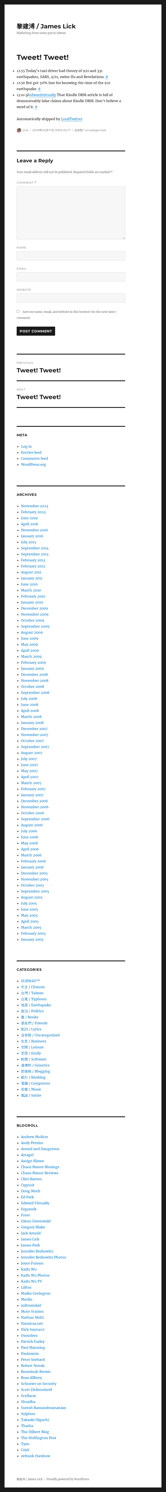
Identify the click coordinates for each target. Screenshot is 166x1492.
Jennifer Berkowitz (37, 1251)
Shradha (28, 1402)
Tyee (25, 1444)
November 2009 (35, 614)
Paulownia (30, 1353)
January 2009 (32, 668)
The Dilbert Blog (35, 1432)
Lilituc (26, 1287)
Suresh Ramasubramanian (43, 1408)
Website (24, 289)
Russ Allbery (31, 1377)
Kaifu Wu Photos (35, 1275)
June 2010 (29, 584)
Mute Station (32, 1311)
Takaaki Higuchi (35, 1420)
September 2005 (35, 891)
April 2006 (30, 849)
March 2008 (31, 717)
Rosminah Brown (36, 1371)
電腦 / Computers (35, 1083)
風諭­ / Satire (31, 1095)
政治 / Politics (32, 1011)
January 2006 (32, 867)
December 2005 (34, 873)
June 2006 (29, 837)
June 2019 (29, 518)
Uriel (25, 1450)
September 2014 (35, 548)
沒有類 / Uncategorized (90, 130)
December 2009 (34, 608)
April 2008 (30, 710)
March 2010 (31, 590)
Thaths (27, 1426)
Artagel (27, 1155)
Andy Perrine (32, 1143)
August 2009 (32, 632)
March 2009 (31, 656)
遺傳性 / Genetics (35, 1065)
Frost (25, 1215)
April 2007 (29, 777)
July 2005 (29, 903)
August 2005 (32, 897)
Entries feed (31, 452)
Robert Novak (33, 1365)
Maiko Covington (36, 1293)
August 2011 (31, 572)
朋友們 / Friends (34, 1023)
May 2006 (29, 843)
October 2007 (32, 741)
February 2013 (33, 560)
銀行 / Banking (33, 1077)
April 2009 (30, 650)
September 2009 (35, 626)
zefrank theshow (35, 1456)
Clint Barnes (31, 1179)
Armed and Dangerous (40, 1149)
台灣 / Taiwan (32, 993)
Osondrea (29, 1335)
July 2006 (29, 831)
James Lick (30, 1239)
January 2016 (32, 536)
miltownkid (31, 1305)
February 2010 (33, 596)
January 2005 (32, 939)
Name (21, 247)
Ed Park (27, 1197)
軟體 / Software (33, 1059)
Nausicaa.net (32, 1323)
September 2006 (35, 819)
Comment (26, 182)
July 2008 (29, 698)
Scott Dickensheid (36, 1390)
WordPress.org (33, 464)
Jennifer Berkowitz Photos (43, 1257)
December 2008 (34, 674)
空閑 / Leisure (32, 1047)
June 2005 (29, 909)
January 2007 (32, 795)
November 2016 (34, 530)
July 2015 (28, 542)
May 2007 (29, 771)
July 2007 (29, 759)
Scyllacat (28, 1396)
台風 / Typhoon (34, 999)
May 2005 (29, 915)
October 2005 (32, 885)
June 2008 (29, 704)
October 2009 (32, 620)
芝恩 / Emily (31, 1053)
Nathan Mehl (32, 1317)
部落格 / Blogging (35, 1071)
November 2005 (34, 879)
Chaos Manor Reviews (39, 1173)
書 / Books (29, 1017)
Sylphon (28, 1414)
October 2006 (32, 813)
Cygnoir (27, 1185)
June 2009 (29, 638)
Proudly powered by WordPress (67, 1479)
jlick (26, 130)
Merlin (26, 1299)
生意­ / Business (33, 1041)
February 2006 (33, 861)
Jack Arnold (31, 1233)
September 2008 (35, 692)
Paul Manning (33, 1347)
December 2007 (34, 729)
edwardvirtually (42, 95)
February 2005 (33, 933)
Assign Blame (32, 1161)
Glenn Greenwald (36, 1221)
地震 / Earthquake (36, 1005)
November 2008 (34, 680)
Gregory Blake (33, 1227)
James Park (30, 1245)
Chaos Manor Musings (40, 1167)
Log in (26, 446)
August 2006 (32, 825)
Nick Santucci (32, 1329)
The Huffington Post (38, 1438)
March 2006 (31, 855)
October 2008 (32, 686)
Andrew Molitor (34, 1137)
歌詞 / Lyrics (31, 1029)
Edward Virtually (35, 1203)
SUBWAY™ (30, 981)
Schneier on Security (38, 1383)
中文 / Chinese (33, 987)
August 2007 (31, 753)
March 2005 (31, 927)
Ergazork (29, 1209)
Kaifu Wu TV (31, 1281)
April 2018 (29, 524)
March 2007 (31, 783)
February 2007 (33, 789)
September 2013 (34, 554)
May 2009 (29, 644)
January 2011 (31, 578)
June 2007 (29, 765)
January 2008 (32, 723)
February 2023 (33, 512)
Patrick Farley (33, 1341)
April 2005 (30, 921)
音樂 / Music (31, 1089)
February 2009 (33, 662)
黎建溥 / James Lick (46, 26)
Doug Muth (30, 1191)
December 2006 (34, 801)
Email (22, 268)
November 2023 (34, 506)
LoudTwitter (71, 119)
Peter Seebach (33, 1359)
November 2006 (35, 807)
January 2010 (32, 602)
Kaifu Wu (29, 1269)
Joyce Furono (32, 1263)
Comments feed (34, 458)
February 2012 (33, 566)
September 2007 (35, 747)
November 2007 (34, 735)
